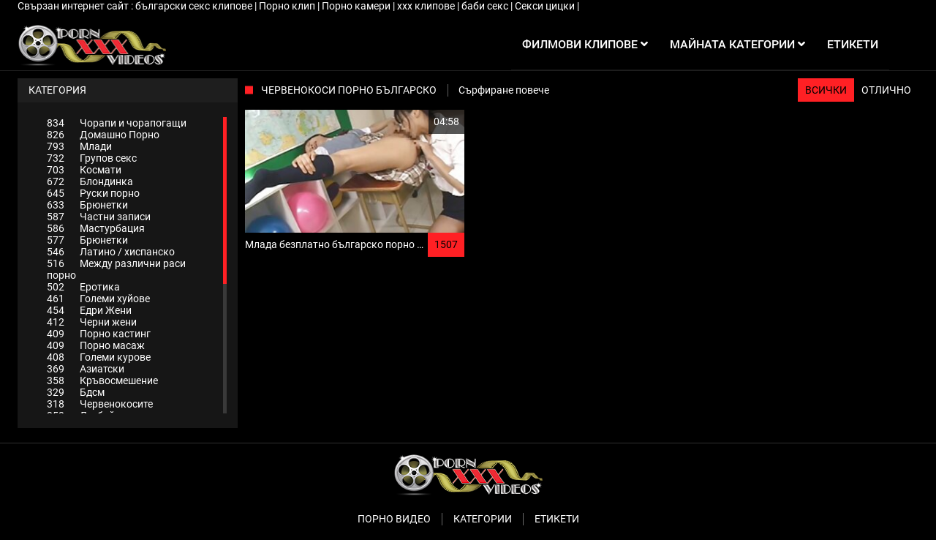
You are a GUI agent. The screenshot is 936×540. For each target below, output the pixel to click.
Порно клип (288, 6)
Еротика (83, 287)
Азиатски (85, 369)
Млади (79, 146)
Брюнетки (87, 205)
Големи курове (99, 357)
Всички (826, 90)
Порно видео (394, 519)
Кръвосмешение (102, 380)
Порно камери (357, 6)
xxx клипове (427, 6)
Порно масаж (96, 345)
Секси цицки (546, 6)
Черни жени (92, 322)
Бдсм (76, 392)
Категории (482, 519)
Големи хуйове (98, 298)
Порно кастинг (99, 334)
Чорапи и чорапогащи (116, 123)
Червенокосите (100, 404)
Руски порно (93, 193)
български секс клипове (194, 6)
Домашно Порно (103, 134)
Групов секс (92, 158)
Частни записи (99, 216)
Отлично (886, 90)
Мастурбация (96, 228)
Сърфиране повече (503, 90)
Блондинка (90, 181)
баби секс (485, 6)
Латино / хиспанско (111, 252)
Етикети (557, 519)
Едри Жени (89, 310)
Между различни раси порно (116, 269)
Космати (84, 170)
